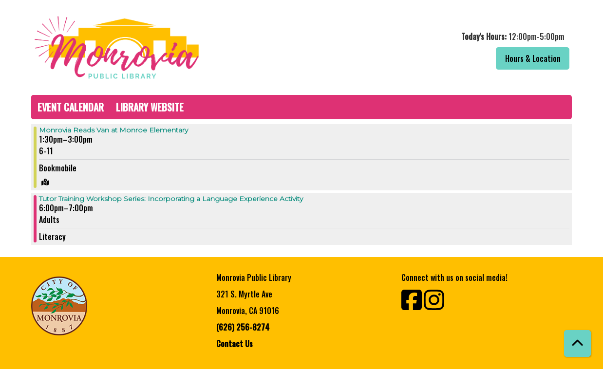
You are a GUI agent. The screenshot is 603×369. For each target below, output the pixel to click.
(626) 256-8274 (242, 327)
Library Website (150, 107)
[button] (439, 36)
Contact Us (234, 344)
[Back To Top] (577, 343)
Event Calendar (71, 107)
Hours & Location (533, 58)
